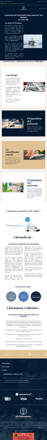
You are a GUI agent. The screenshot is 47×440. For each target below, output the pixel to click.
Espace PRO (40, 1)
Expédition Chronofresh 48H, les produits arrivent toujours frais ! (14, 3)
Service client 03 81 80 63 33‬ (7, 1)
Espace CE (44, 1)
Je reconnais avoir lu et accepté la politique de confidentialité (16, 380)
